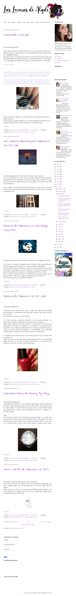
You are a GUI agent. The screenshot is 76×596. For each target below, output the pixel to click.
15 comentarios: (33, 285)
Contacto (37, 22)
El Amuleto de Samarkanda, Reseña (65, 100)
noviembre (61, 191)
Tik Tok (58, 63)
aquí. (13, 191)
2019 (58, 182)
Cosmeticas (19, 22)
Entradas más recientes (10, 522)
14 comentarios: (34, 382)
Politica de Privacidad (45, 22)
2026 (58, 164)
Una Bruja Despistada (62, 61)
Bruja (28, 22)
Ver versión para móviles (28, 524)
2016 (58, 245)
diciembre (61, 189)
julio (59, 227)
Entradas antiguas (46, 522)
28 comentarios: (34, 215)
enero (59, 242)
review (35, 460)
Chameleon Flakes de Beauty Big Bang (26, 393)
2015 (58, 247)
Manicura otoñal (65, 147)
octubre (60, 194)
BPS (25, 491)
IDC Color (17, 217)
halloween (11, 132)
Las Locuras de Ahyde (20, 132)
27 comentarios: (34, 130)
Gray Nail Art (64, 83)
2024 (58, 169)
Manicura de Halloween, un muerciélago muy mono (64, 205)
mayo (60, 232)
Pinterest (58, 56)
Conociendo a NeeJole (16, 35)
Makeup (13, 22)
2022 (58, 174)
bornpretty (12, 517)
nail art (28, 132)
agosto (60, 224)
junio (59, 229)
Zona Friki (32, 22)
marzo (60, 237)
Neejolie (33, 132)
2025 (58, 167)
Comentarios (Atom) (17, 528)
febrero (60, 239)
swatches (38, 384)
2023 (58, 172)
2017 (58, 187)
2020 (58, 179)
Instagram (59, 59)
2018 (58, 184)
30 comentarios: (34, 515)
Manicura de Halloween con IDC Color (24, 296)
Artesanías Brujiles (66, 116)
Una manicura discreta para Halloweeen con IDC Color (64, 199)
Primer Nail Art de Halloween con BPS (26, 469)
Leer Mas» (6, 127)
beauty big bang (13, 460)
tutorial (33, 287)
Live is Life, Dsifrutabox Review (66, 132)
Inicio (5, 22)
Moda (24, 22)
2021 (58, 177)
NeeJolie (31, 51)
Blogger (50, 593)
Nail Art (9, 22)
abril (59, 234)
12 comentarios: (34, 458)
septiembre (61, 222)
